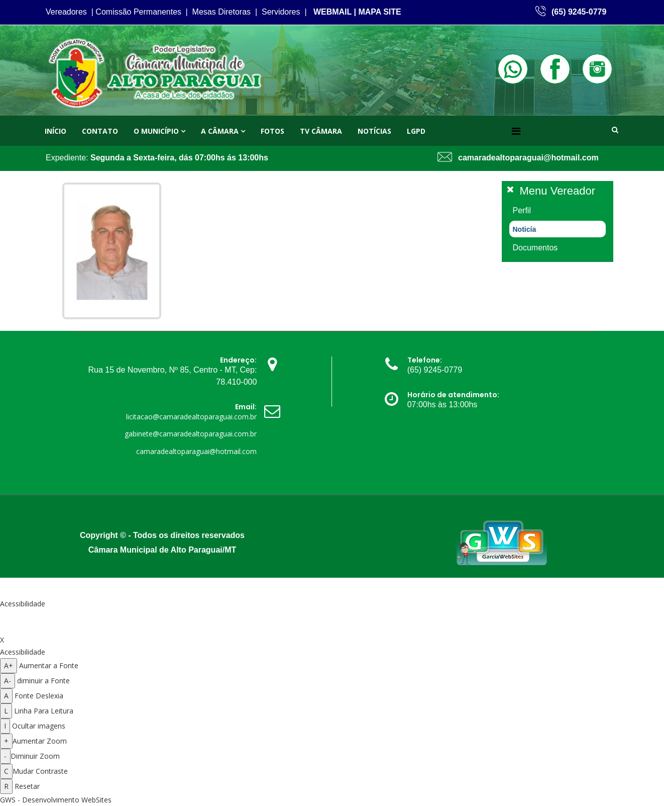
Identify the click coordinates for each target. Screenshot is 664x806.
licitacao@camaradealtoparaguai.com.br (191, 416)
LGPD (416, 131)
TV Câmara (321, 131)
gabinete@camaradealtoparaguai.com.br (191, 433)
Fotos (272, 131)
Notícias (374, 131)
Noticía (524, 229)
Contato (100, 131)
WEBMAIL (332, 12)
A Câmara (220, 131)
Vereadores (66, 12)
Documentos (535, 247)
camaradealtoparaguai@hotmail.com (528, 157)
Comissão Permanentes (138, 12)
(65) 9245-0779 (578, 12)
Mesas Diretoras (221, 12)
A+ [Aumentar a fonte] (8, 665)
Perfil (522, 210)
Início (55, 131)
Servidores (281, 12)
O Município (156, 131)
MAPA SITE (379, 12)
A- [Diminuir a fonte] (7, 680)
